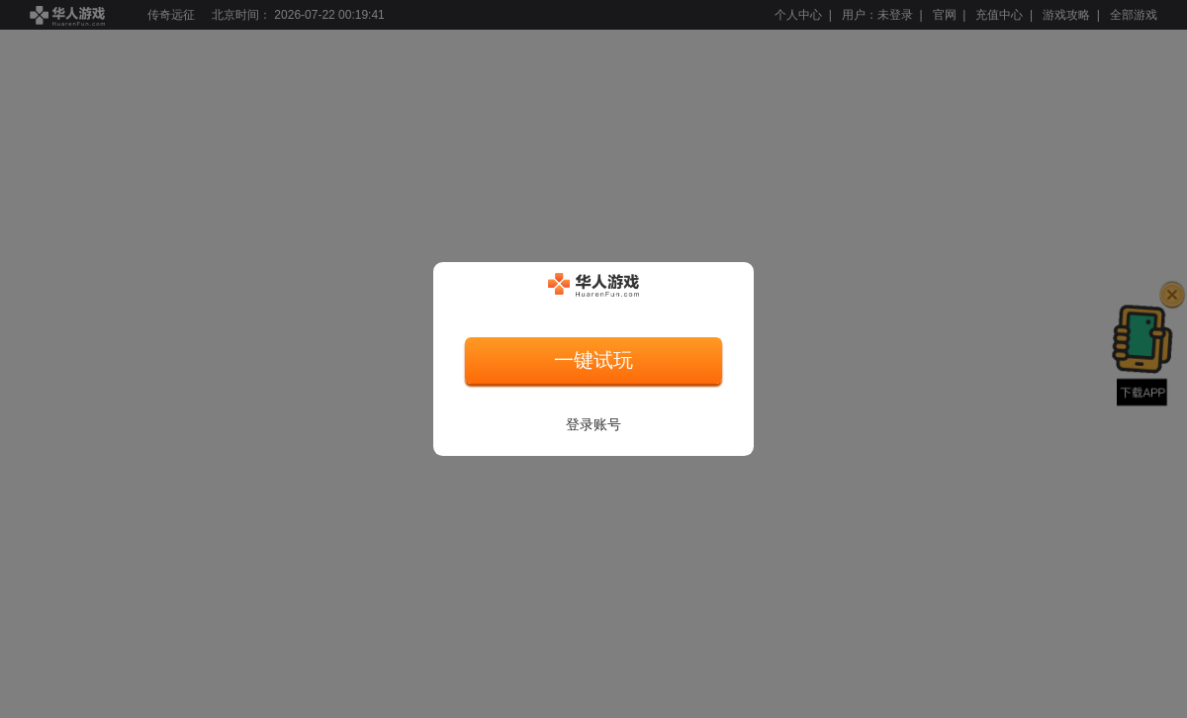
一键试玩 (593, 360)
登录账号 (593, 424)
